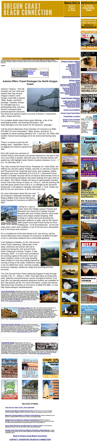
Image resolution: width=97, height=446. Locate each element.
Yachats (70, 289)
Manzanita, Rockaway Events (72, 102)
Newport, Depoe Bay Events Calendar (70, 105)
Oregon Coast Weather (72, 110)
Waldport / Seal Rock (70, 276)
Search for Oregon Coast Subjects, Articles (71, 126)
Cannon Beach (70, 180)
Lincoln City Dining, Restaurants (71, 89)
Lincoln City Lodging (74, 70)
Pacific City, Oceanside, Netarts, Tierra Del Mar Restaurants (70, 86)
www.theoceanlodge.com (15, 318)
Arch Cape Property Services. (11, 324)
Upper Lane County (70, 302)
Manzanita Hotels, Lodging (73, 66)
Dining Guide (74, 80)
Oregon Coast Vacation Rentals (71, 76)
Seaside (78, 63)
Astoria (78, 99)
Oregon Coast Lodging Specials (71, 77)
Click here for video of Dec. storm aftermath (19, 407)
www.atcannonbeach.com (16, 301)
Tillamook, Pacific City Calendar (72, 103)
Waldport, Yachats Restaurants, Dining (70, 92)
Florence (70, 315)
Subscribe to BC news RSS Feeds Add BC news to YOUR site (44, 73)
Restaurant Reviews (75, 95)
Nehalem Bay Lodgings (74, 65)
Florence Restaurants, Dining (72, 94)
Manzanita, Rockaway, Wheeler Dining (70, 84)
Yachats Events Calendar (73, 107)
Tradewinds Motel (7, 343)
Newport (70, 262)
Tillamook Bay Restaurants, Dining (71, 88)
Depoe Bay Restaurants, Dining (72, 90)
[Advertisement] (88, 358)
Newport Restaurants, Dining (72, 91)
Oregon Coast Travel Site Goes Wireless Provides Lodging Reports (27, 430)
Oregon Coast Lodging (70, 61)
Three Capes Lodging (74, 67)
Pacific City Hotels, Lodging (73, 69)
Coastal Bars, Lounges (72, 116)
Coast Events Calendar (70, 98)
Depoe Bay (70, 250)
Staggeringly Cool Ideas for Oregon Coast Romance (22, 420)
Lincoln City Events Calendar (72, 104)
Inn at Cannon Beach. (8, 291)
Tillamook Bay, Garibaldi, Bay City (70, 207)
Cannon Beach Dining (74, 83)
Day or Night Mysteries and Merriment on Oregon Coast (23, 425)
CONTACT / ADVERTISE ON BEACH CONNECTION (30, 440)
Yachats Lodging (75, 75)
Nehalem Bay (70, 192)
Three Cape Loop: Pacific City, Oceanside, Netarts (70, 221)
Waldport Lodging (75, 73)
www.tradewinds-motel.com (44, 353)
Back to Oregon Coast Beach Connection (30, 436)
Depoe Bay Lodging (75, 71)
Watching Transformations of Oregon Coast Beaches (22, 415)
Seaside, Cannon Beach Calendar (71, 101)
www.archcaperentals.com (23, 331)
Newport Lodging (75, 72)
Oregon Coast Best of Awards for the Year (19, 411)
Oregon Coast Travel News (70, 113)
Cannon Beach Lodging (74, 64)
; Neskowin (72, 237)
